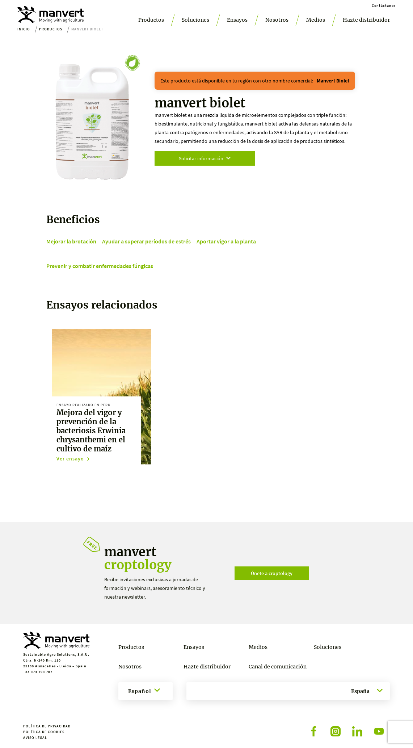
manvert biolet (333, 80)
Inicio (23, 29)
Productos (151, 20)
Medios (315, 20)
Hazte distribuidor (366, 20)
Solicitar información (205, 158)
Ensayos (237, 20)
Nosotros (276, 20)
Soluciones (195, 20)
